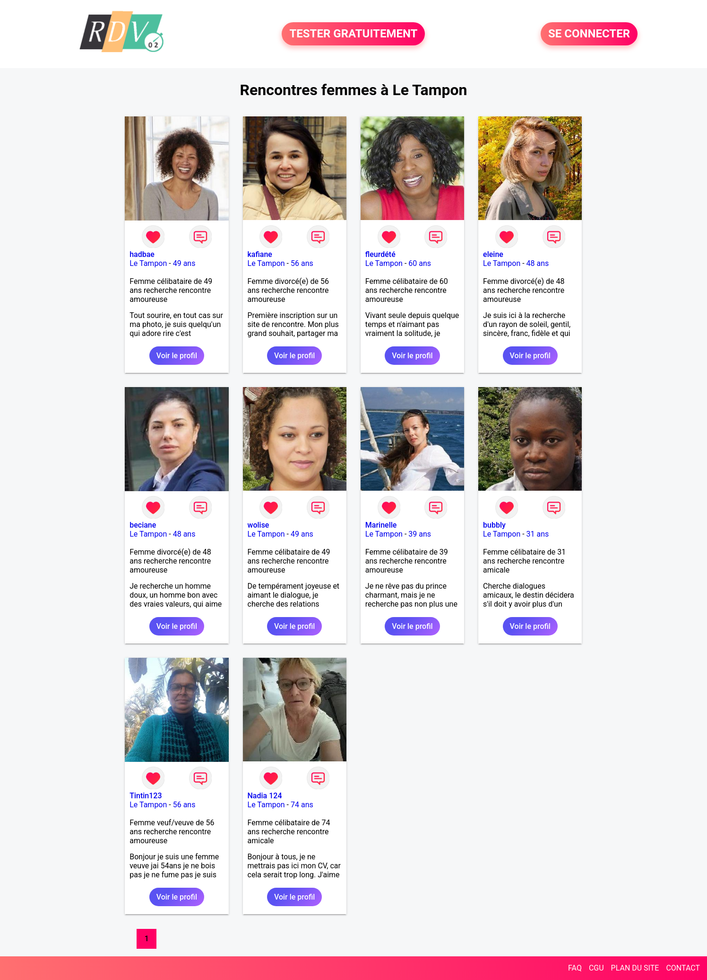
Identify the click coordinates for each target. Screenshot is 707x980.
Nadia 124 (265, 795)
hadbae (142, 254)
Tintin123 (145, 795)
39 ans (419, 534)
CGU (596, 967)
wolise (258, 525)
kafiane (260, 254)
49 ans (184, 263)
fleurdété (380, 254)
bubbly (494, 525)
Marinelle (381, 525)
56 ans (302, 263)
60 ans (419, 263)
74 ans (302, 804)
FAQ (575, 967)
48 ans (537, 263)
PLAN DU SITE (635, 967)
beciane (142, 525)
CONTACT (683, 967)
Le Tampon (148, 263)
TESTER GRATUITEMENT (353, 34)
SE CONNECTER (589, 34)
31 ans (537, 534)
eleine (493, 254)
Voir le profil (176, 355)
